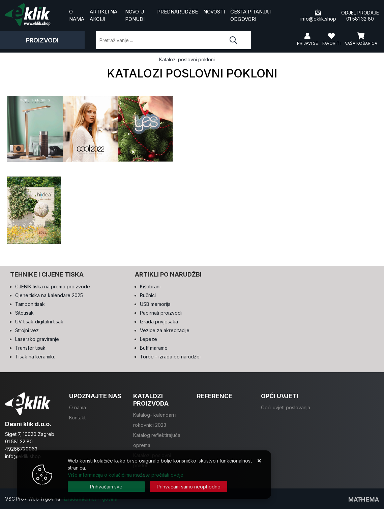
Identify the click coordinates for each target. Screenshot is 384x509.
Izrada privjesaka (159, 321)
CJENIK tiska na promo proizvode (52, 286)
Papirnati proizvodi (161, 313)
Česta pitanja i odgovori (250, 15)
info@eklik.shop (318, 15)
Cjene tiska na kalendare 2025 (49, 295)
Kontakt (77, 417)
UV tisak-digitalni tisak (39, 321)
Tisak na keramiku (35, 356)
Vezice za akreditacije (164, 330)
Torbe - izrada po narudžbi (170, 356)
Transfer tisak (30, 348)
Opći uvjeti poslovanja (285, 407)
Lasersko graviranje (37, 339)
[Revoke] (188, 486)
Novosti (214, 11)
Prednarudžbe (177, 11)
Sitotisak (24, 313)
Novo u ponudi (135, 15)
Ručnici (148, 295)
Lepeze (148, 339)
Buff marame (154, 348)
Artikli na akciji (103, 15)
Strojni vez (27, 330)
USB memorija (155, 304)
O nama (76, 15)
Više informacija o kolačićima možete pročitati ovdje (125, 475)
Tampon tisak (30, 304)
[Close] (106, 486)
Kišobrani (150, 286)
